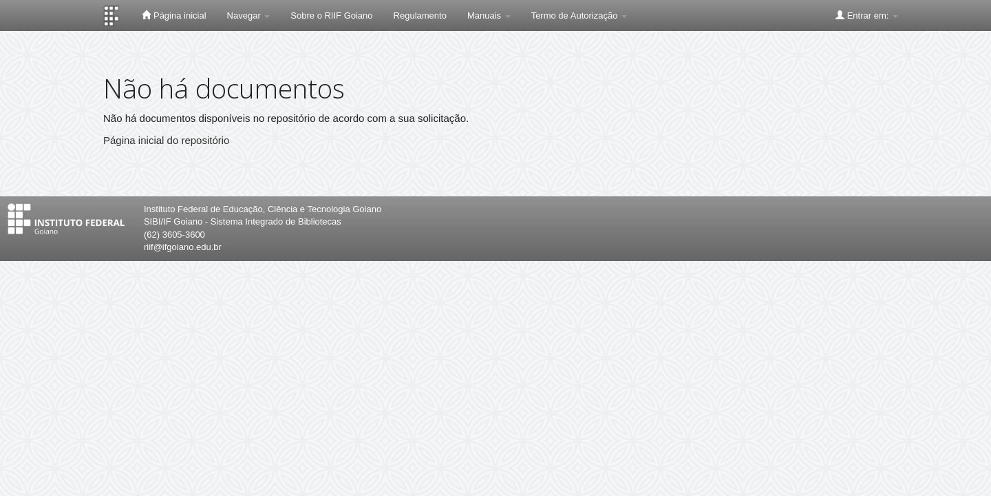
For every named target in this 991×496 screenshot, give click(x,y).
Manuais (489, 15)
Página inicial (174, 15)
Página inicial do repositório (166, 140)
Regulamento (420, 15)
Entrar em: (866, 15)
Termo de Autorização (579, 15)
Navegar (248, 15)
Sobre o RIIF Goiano (331, 15)
